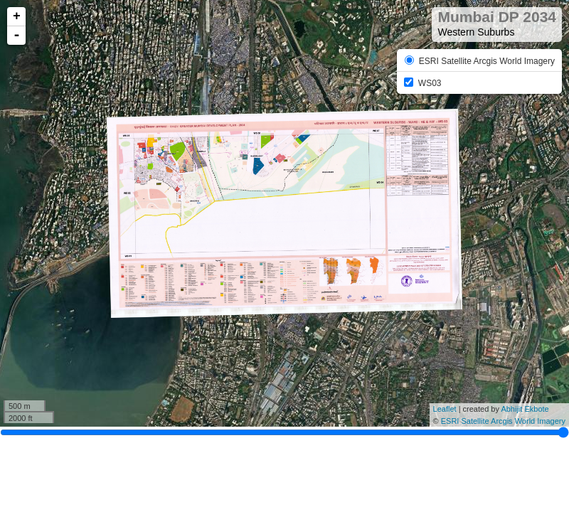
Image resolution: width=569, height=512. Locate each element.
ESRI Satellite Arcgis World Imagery (503, 421)
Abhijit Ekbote (524, 409)
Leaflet (445, 409)
